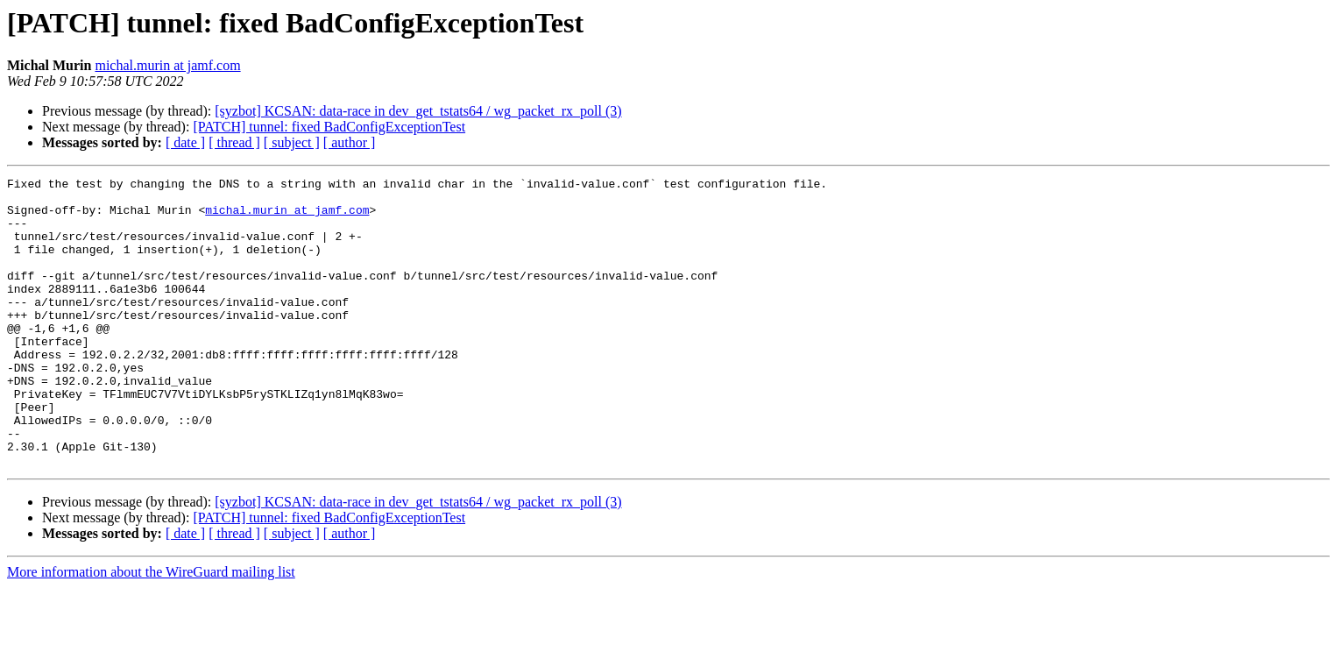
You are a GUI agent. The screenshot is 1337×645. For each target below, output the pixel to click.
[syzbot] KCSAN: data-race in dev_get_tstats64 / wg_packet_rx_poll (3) (418, 110)
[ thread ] (234, 142)
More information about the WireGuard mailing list (151, 629)
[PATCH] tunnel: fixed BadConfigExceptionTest (329, 126)
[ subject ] (292, 142)
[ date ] (185, 142)
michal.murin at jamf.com (167, 65)
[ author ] (349, 142)
